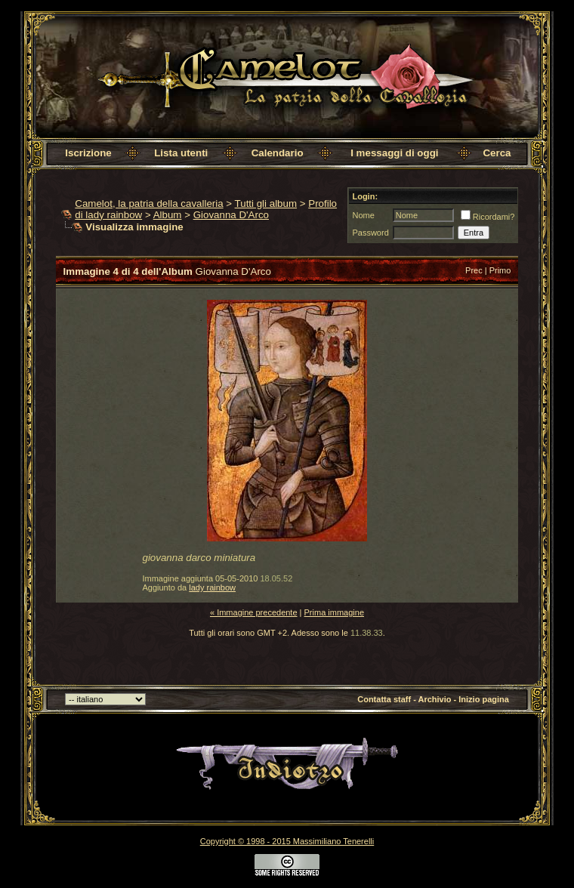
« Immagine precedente (254, 612)
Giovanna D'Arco (231, 214)
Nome (363, 215)
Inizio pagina (483, 699)
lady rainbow (212, 587)
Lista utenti (181, 153)
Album (167, 214)
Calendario (278, 153)
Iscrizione (88, 153)
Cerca (497, 153)
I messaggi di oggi (394, 153)
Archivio (434, 699)
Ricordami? (488, 216)
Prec (474, 270)
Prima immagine (334, 612)
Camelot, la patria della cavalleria (149, 203)
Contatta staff (384, 699)
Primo (500, 270)
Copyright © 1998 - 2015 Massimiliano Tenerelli (287, 841)
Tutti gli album (266, 203)
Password (370, 232)
